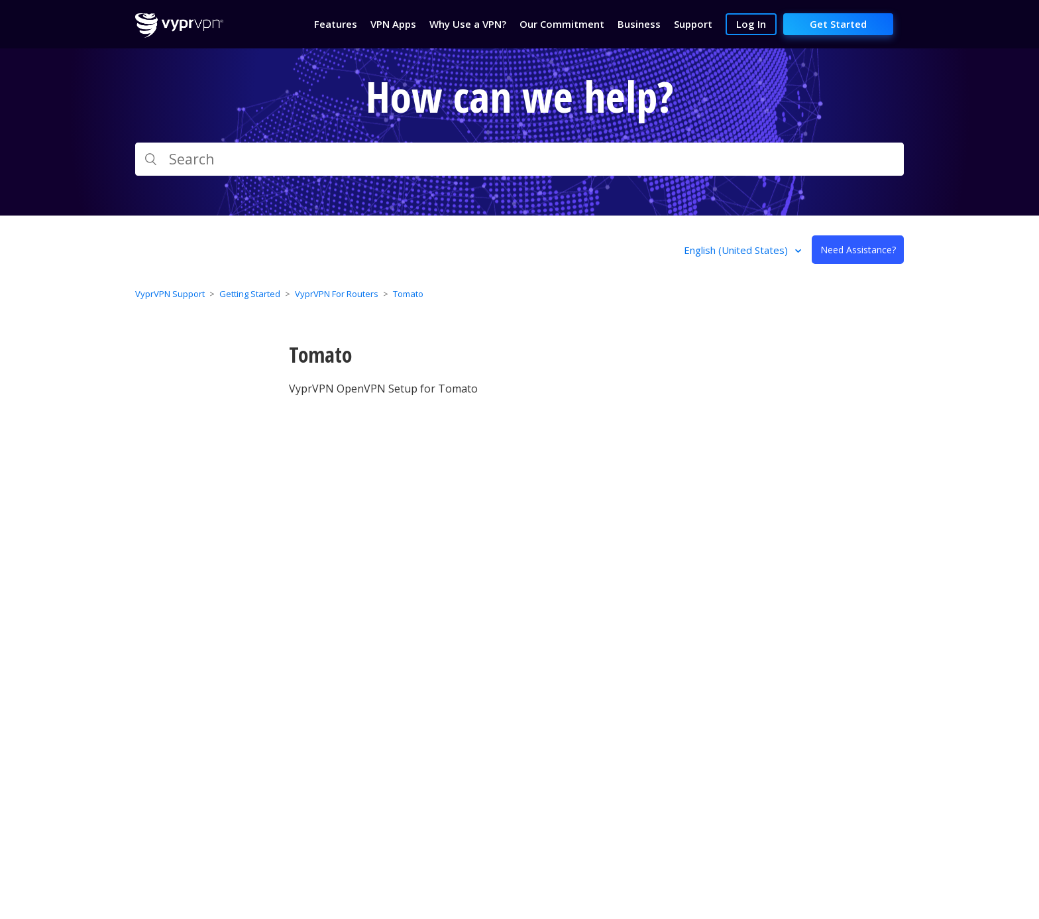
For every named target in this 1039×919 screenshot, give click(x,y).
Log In (751, 24)
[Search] (519, 159)
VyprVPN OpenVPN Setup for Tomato (383, 388)
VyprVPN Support (170, 294)
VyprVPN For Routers (336, 294)
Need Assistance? (858, 249)
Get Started (838, 24)
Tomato (408, 294)
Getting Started (249, 294)
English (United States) (737, 250)
